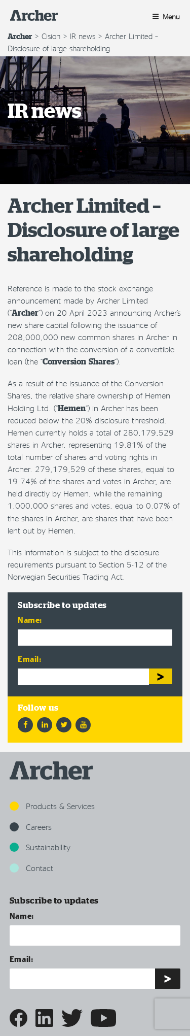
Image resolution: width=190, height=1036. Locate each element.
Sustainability (40, 847)
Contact (31, 868)
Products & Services (52, 806)
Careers (31, 826)
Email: (30, 658)
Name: (30, 619)
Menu (166, 16)
